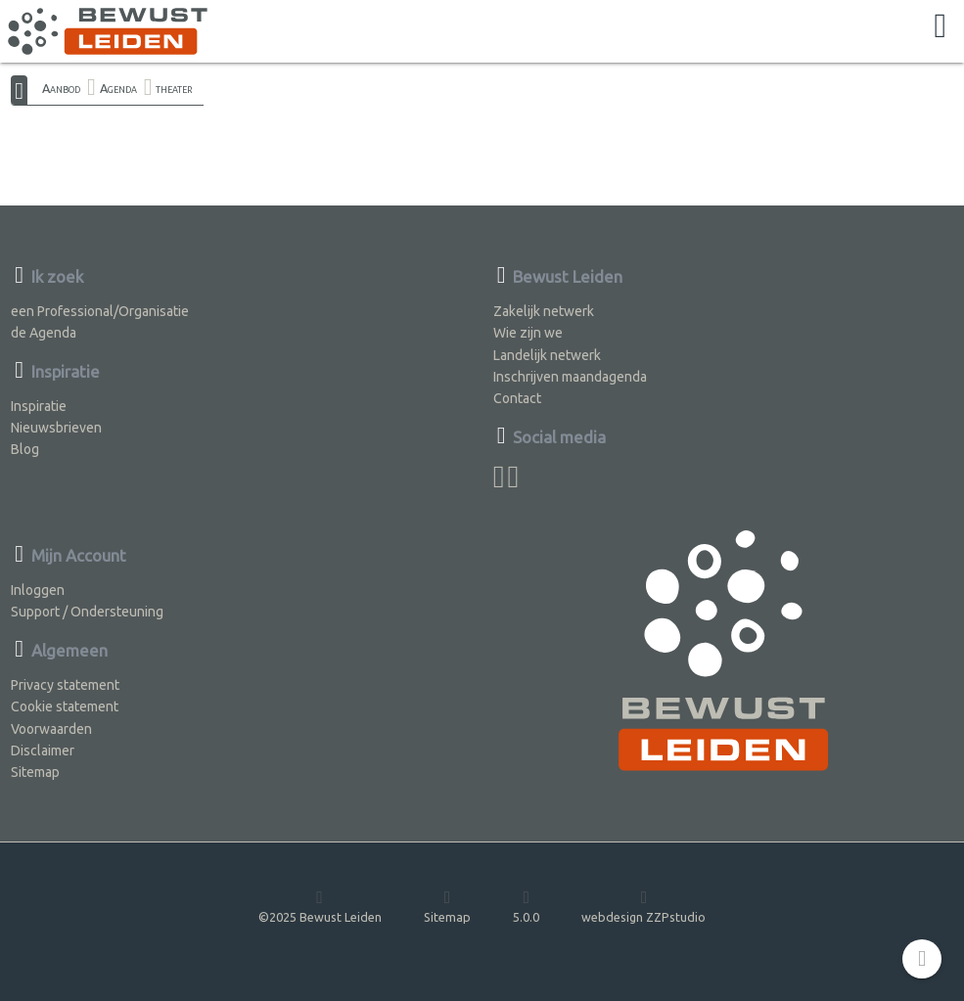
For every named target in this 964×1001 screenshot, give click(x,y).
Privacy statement (65, 685)
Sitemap (35, 772)
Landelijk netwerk (547, 355)
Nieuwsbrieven (56, 427)
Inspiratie (39, 406)
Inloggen (38, 590)
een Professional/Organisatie (100, 311)
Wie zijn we (528, 333)
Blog (25, 449)
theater (174, 88)
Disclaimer (42, 750)
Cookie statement (64, 706)
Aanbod (61, 88)
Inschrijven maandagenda (570, 377)
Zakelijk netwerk (543, 311)
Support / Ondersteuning (87, 611)
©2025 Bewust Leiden (320, 905)
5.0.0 (526, 905)
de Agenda (43, 333)
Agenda (118, 88)
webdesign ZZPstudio (643, 905)
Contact (517, 398)
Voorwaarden (51, 729)
